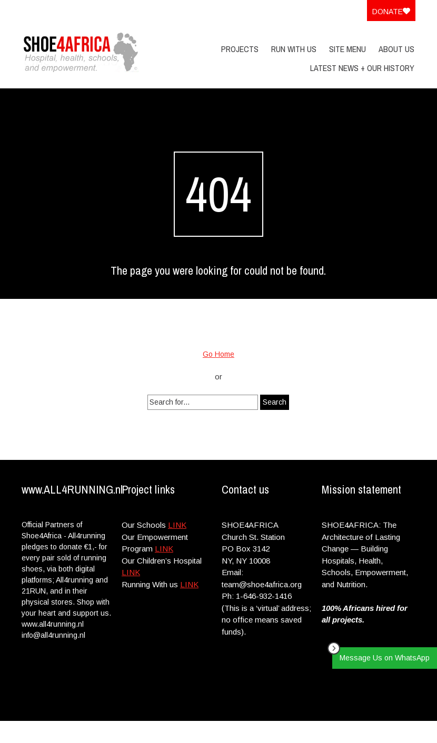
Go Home (218, 354)
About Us (396, 49)
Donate (391, 11)
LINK (177, 524)
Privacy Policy (347, 731)
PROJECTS (240, 49)
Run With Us (293, 49)
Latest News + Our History (362, 68)
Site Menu (347, 49)
